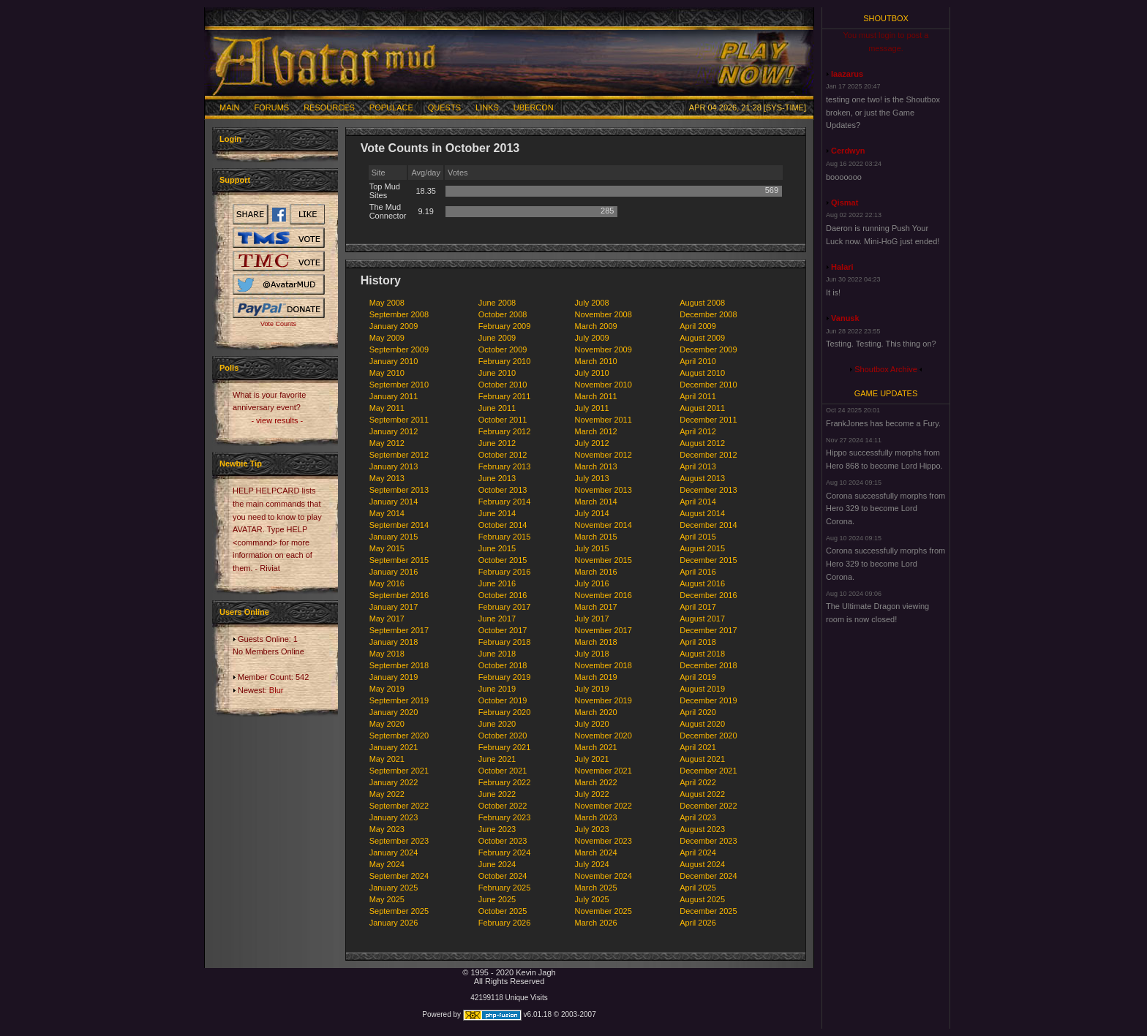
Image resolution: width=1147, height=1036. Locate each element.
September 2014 (399, 525)
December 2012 (708, 454)
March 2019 (596, 677)
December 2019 (708, 700)
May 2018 (387, 653)
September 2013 (399, 489)
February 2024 (504, 852)
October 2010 (502, 384)
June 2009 (497, 337)
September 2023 (399, 840)
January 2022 (393, 782)
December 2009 (708, 349)
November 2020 (603, 735)
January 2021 (393, 747)
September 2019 (399, 700)
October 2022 (502, 805)
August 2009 (702, 337)
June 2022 (497, 794)
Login (230, 139)
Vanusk (845, 318)
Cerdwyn (848, 150)
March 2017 (596, 606)
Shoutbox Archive (885, 369)
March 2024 (596, 852)
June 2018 (497, 653)
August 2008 (702, 302)
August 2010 (702, 372)
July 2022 (592, 794)
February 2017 (504, 606)
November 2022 (603, 805)
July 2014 (592, 513)
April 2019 (698, 677)
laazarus (847, 73)
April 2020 (698, 712)
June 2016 (497, 583)
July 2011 (592, 408)
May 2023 (387, 829)
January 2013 (393, 466)
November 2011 (603, 419)
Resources (329, 107)
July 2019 (592, 688)
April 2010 (698, 361)
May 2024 (387, 864)
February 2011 (504, 396)
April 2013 (698, 466)
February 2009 (504, 326)
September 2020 (399, 735)
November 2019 (603, 700)
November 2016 (603, 595)
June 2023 (497, 829)
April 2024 (698, 852)
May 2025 (387, 899)
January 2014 (393, 501)
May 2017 (387, 618)
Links (487, 107)
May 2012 (387, 443)
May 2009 (387, 337)
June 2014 (497, 513)
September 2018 (399, 665)
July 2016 (592, 583)
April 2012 (698, 431)
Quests (444, 107)
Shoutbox (886, 18)
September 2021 (399, 770)
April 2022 (698, 782)
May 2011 (387, 408)
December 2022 (708, 805)
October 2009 (502, 349)
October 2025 (502, 911)
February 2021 (504, 747)
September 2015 (399, 560)
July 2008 (592, 302)
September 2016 (399, 595)
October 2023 (502, 840)
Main (229, 107)
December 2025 (708, 911)
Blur (276, 690)
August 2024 (702, 864)
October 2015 (502, 560)
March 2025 (596, 887)
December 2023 (708, 840)
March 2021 (596, 747)
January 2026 (393, 922)
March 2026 (596, 922)
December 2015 (708, 560)
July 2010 (592, 372)
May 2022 (387, 794)
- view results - (277, 420)
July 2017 (592, 618)
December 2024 (708, 875)
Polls (228, 367)
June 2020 (497, 723)
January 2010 (393, 361)
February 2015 (504, 536)
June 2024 (497, 864)
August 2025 (702, 899)
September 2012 (399, 454)
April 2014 (698, 501)
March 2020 (596, 712)
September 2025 (399, 911)
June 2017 (497, 618)
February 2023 (504, 817)
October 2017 (502, 630)
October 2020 (502, 735)
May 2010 (387, 372)
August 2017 (702, 618)
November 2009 (603, 349)
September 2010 (399, 384)
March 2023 (596, 817)
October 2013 (502, 489)
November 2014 (603, 525)
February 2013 (504, 466)
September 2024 (399, 875)
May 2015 (387, 548)
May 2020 (387, 723)
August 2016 (702, 583)
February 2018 (504, 642)
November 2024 (603, 875)
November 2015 (603, 560)
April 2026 (698, 922)
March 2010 (596, 361)
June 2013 (497, 478)
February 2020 (504, 712)
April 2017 (698, 606)
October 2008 (502, 314)
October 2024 (502, 875)
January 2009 (393, 326)
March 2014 (596, 501)
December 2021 (708, 770)
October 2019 (502, 700)
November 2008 (603, 314)
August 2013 (702, 478)
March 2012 (596, 431)
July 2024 (592, 864)
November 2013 (603, 489)
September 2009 (399, 349)
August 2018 (702, 653)
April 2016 (698, 571)
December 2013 (708, 489)
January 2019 (393, 677)
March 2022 (596, 782)
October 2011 (502, 419)
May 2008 (387, 302)
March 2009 (596, 326)
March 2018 (596, 642)
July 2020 (592, 723)
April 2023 (698, 817)
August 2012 (702, 443)
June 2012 (497, 443)
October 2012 (502, 454)
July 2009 (592, 337)
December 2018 (708, 665)
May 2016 (387, 583)
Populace (391, 107)
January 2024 (393, 852)
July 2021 (592, 759)
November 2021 (603, 770)
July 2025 (592, 899)
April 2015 (698, 536)
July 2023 (592, 829)
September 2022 (399, 805)
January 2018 (393, 642)
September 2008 (399, 314)
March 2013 (596, 466)
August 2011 (702, 408)
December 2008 (708, 314)
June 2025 (497, 899)
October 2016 (502, 595)
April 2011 (698, 396)
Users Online (244, 612)
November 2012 (603, 454)
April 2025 (698, 887)
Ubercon (534, 107)
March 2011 (596, 396)
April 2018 (698, 642)
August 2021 (702, 759)
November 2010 (603, 384)
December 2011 (708, 419)
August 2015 (702, 548)
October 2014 (502, 525)
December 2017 (708, 630)
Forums (272, 107)
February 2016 (504, 571)
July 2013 (592, 478)
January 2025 (393, 887)
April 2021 (698, 747)
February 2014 (504, 501)
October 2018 (502, 665)
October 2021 (502, 770)
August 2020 (702, 723)
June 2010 (497, 372)
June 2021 (497, 759)
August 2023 (702, 829)
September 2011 (399, 419)
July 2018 (592, 653)
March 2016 (596, 571)
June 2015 (497, 548)
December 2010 (708, 384)
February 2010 (504, 361)
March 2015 (596, 536)
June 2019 (497, 688)
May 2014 (387, 513)
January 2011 (393, 396)
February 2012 (504, 431)
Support (234, 179)
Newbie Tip (240, 463)
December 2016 (708, 595)
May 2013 (387, 478)
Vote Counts (278, 324)
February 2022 (504, 782)
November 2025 (603, 911)
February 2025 (504, 887)
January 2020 (393, 712)
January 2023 (393, 817)
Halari (842, 266)
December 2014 (708, 525)
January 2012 (393, 431)
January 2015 (393, 536)
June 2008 (497, 302)
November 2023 (603, 840)
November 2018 (603, 665)
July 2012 (592, 443)
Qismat (844, 202)
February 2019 (504, 677)
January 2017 (393, 606)
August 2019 (702, 688)
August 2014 (702, 513)
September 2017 (399, 630)
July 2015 (592, 548)
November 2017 (603, 630)
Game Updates (886, 393)
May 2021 (387, 759)
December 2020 (708, 735)
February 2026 (504, 922)
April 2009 (698, 326)
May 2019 (387, 688)
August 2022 (702, 794)
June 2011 (497, 408)
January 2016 (393, 571)
